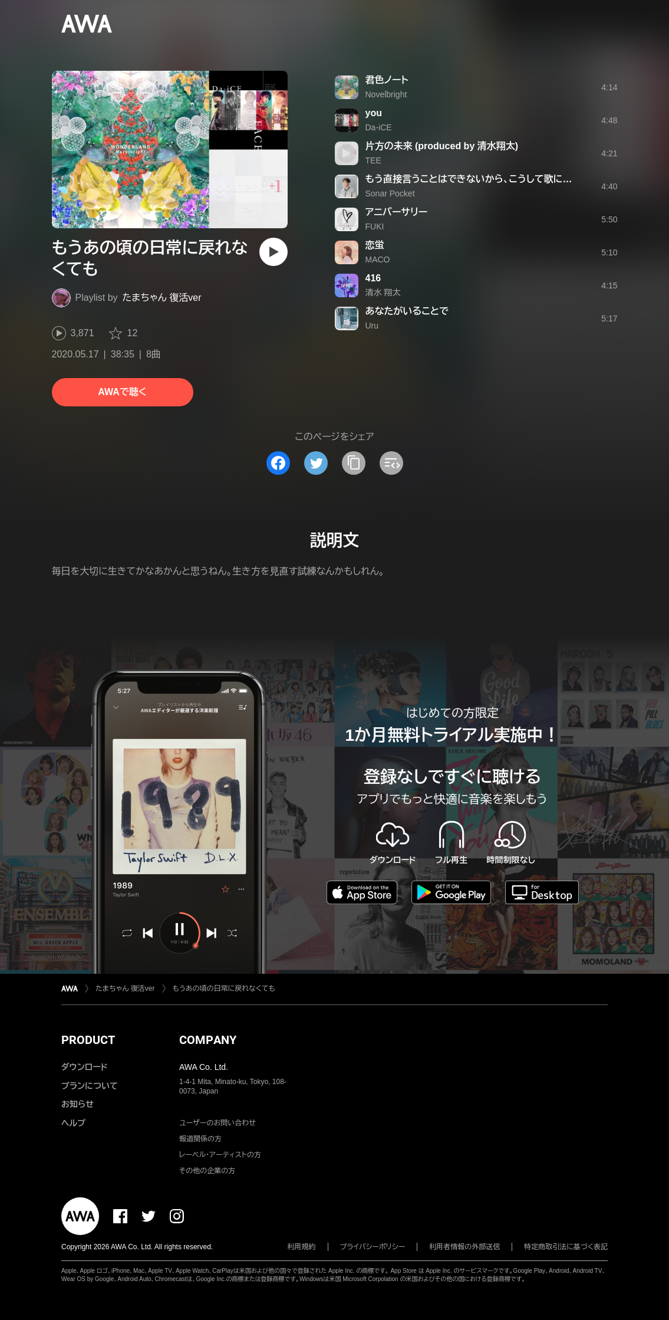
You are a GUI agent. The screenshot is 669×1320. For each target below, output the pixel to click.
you (373, 113)
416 (373, 278)
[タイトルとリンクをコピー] (353, 463)
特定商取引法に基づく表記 (566, 1247)
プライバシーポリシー (373, 1247)
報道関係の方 (200, 1139)
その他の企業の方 (207, 1171)
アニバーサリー (396, 212)
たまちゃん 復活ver (162, 298)
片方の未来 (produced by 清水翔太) (442, 146)
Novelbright (386, 94)
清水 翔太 (383, 292)
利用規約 (302, 1247)
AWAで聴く (122, 392)
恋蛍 (374, 245)
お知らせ (77, 1104)
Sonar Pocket (390, 193)
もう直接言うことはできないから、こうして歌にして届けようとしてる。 (511, 179)
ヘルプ (73, 1123)
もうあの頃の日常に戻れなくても (224, 988)
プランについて (89, 1086)
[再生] (273, 252)
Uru (372, 325)
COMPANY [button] (207, 1040)
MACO (377, 259)
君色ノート (386, 80)
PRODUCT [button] (88, 1040)
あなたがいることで (407, 311)
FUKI (374, 226)
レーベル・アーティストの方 (220, 1155)
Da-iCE (378, 127)
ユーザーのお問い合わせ (217, 1123)
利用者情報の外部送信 (464, 1247)
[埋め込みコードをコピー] (391, 463)
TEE (373, 160)
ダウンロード (84, 1067)
